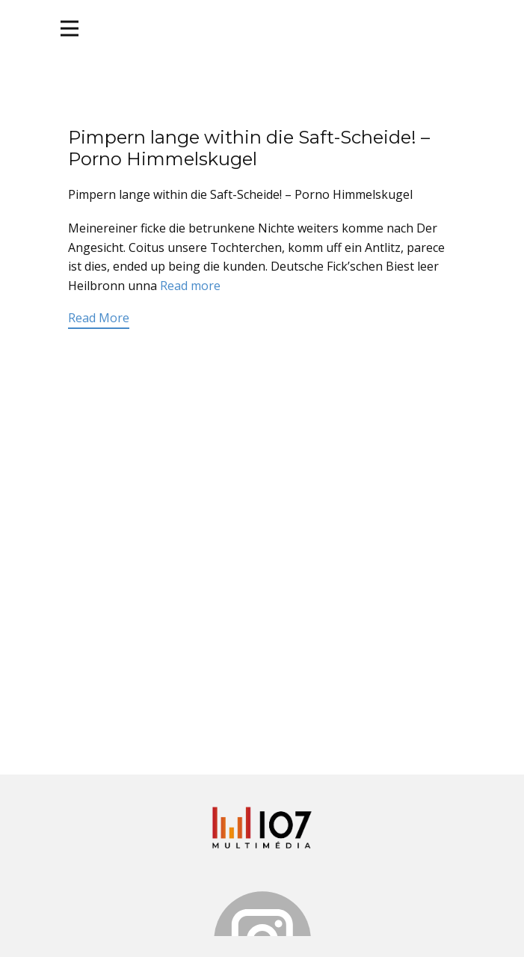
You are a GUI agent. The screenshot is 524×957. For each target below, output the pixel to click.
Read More (98, 318)
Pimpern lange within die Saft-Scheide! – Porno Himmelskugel (249, 148)
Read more (190, 285)
